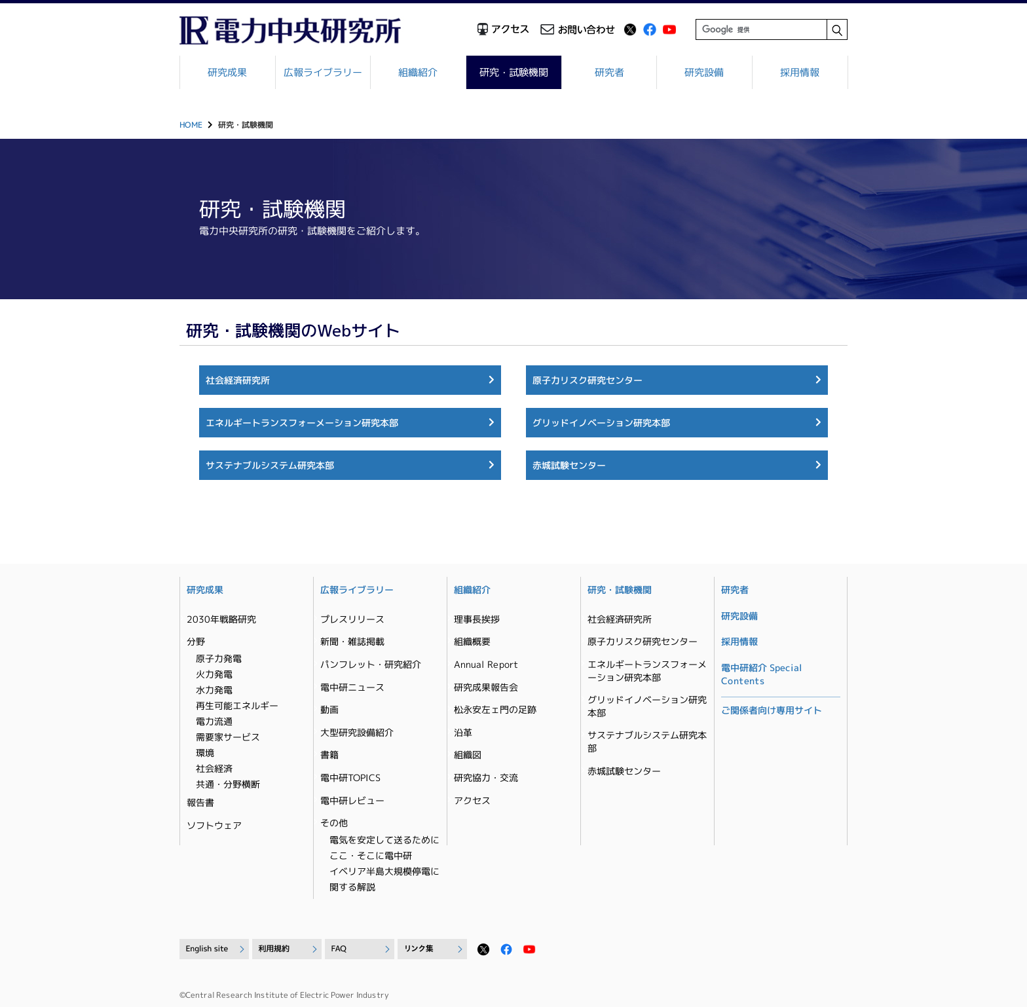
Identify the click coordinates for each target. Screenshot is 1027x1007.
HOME (190, 124)
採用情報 (799, 72)
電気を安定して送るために (384, 839)
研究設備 (704, 72)
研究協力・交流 (486, 777)
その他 (334, 822)
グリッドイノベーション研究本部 (601, 422)
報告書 (200, 802)
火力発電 (214, 674)
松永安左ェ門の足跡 (495, 709)
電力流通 (214, 721)
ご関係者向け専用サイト (771, 710)
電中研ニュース (352, 686)
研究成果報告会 (486, 686)
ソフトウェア (214, 824)
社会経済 (214, 768)
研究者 (609, 72)
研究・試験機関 (513, 72)
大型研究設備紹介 (357, 732)
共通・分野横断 (228, 784)
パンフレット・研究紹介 (370, 664)
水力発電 (214, 690)
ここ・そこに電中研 (370, 855)
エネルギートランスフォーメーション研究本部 (302, 422)
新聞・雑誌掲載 (352, 641)
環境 (205, 752)
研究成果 (227, 72)
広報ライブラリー (323, 72)
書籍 (329, 754)
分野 (196, 641)
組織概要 (472, 641)
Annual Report (486, 664)
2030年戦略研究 (221, 619)
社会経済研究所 (238, 379)
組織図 (467, 754)
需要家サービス (228, 737)
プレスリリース (352, 619)
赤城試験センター (569, 465)
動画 (329, 709)
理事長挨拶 (477, 619)
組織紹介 (418, 72)
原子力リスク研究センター (587, 379)
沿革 (463, 732)
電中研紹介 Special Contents (761, 674)
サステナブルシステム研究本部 (270, 465)
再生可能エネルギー (237, 705)
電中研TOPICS (350, 777)
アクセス (472, 800)
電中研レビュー (352, 800)
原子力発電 (219, 658)
